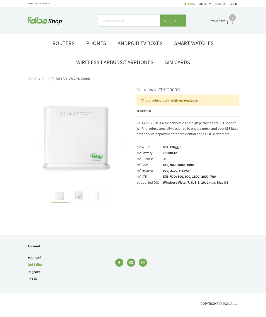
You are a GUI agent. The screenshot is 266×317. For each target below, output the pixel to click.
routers (63, 43)
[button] (35, 144)
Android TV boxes (140, 43)
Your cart (34, 257)
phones (96, 43)
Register (220, 3)
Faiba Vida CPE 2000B (73, 78)
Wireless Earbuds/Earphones (115, 62)
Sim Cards (177, 62)
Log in (233, 3)
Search (173, 20)
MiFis (46, 78)
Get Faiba (189, 3)
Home (33, 78)
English (204, 3)
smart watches (194, 43)
